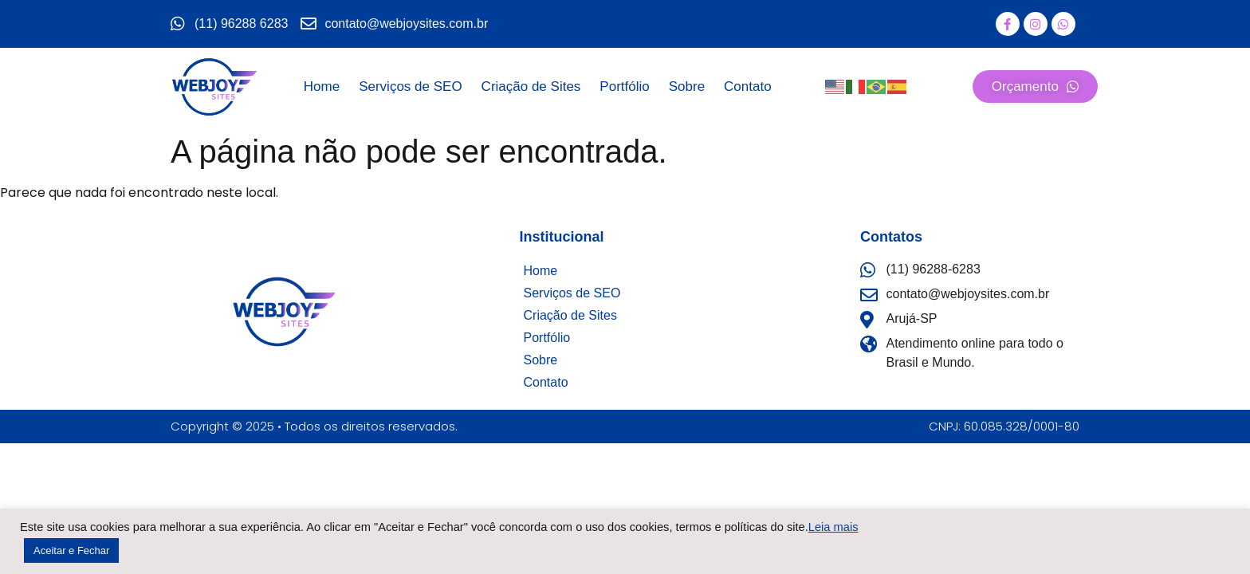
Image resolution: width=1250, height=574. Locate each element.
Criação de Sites (531, 86)
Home (322, 86)
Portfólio (624, 86)
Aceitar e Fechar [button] (71, 550)
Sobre (687, 86)
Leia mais (833, 527)
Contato (748, 86)
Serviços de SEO (410, 86)
